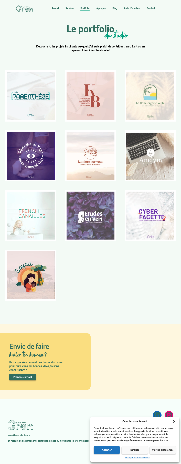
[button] (174, 421)
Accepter (107, 450)
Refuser (134, 450)
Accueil (55, 8)
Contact (151, 8)
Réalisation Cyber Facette (147, 219)
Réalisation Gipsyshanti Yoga (29, 160)
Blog (114, 8)
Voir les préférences (163, 450)
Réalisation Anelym (147, 164)
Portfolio (85, 8)
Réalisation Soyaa (27, 283)
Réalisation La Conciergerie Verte (149, 95)
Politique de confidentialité (137, 458)
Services (70, 8)
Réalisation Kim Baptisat (90, 104)
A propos (101, 8)
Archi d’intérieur (132, 8)
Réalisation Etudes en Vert (87, 219)
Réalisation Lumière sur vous (90, 160)
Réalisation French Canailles (27, 219)
